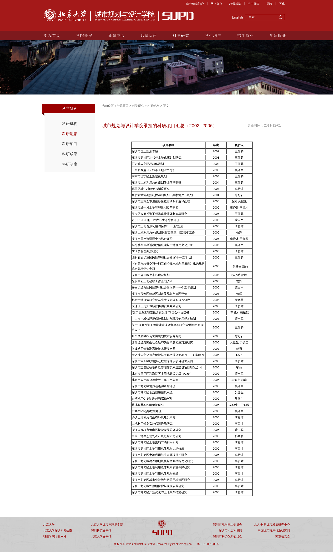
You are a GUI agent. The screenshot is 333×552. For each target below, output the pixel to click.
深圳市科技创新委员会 (227, 536)
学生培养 (213, 36)
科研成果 (69, 154)
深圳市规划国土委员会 (227, 524)
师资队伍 (148, 36)
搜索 (281, 18)
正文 (166, 105)
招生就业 (245, 36)
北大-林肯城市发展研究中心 (272, 524)
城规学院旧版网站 (54, 536)
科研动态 (69, 134)
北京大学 (49, 524)
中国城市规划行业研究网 (274, 530)
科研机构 (69, 124)
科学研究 (181, 36)
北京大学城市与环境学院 (107, 524)
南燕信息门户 (195, 3)
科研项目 (69, 144)
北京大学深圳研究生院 (57, 530)
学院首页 (52, 36)
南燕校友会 (282, 536)
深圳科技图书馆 (101, 530)
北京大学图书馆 (101, 536)
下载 (282, 3)
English (237, 17)
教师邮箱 (235, 3)
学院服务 (278, 36)
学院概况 (84, 36)
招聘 (269, 3)
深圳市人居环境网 (230, 530)
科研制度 (69, 164)
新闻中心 (116, 36)
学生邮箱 (253, 3)
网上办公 (216, 3)
